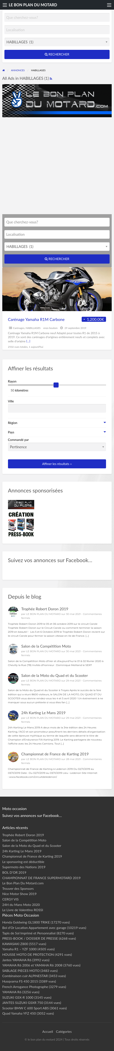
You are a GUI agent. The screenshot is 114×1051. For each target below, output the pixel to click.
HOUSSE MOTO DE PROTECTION (28, 954)
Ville (11, 401)
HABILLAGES (33, 328)
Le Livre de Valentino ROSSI (22, 910)
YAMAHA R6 (11, 992)
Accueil (47, 1031)
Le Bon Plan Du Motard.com (23, 883)
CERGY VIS (10, 899)
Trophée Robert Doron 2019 (44, 609)
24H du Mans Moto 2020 (21, 905)
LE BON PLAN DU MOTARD (33, 5)
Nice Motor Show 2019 (19, 894)
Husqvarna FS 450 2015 (20, 981)
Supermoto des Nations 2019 (24, 867)
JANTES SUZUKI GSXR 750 (22, 1003)
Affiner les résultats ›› (57, 464)
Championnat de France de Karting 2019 (55, 754)
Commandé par (57, 444)
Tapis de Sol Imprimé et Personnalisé (29, 933)
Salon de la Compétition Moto (46, 646)
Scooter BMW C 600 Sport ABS (25, 1008)
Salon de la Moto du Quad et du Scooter (54, 675)
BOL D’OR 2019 (14, 872)
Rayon (12, 381)
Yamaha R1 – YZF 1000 (19, 949)
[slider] (56, 385)
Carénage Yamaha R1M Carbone (36, 319)
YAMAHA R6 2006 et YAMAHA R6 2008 (32, 965)
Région (12, 423)
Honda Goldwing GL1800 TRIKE (26, 922)
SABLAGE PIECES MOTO (21, 970)
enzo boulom (50, 328)
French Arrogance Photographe (25, 987)
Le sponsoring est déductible (23, 862)
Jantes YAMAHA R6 (16, 960)
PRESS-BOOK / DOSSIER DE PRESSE (30, 938)
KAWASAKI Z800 (15, 944)
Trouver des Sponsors (18, 888)
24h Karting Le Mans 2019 (43, 712)
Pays (11, 432)
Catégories (64, 1031)
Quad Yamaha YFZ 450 (19, 1013)
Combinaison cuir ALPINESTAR (25, 976)
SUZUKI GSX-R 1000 (18, 997)
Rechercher (57, 54)
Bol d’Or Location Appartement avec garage (34, 928)
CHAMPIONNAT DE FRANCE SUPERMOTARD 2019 (41, 878)
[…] (28, 341)
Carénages (19, 328)
